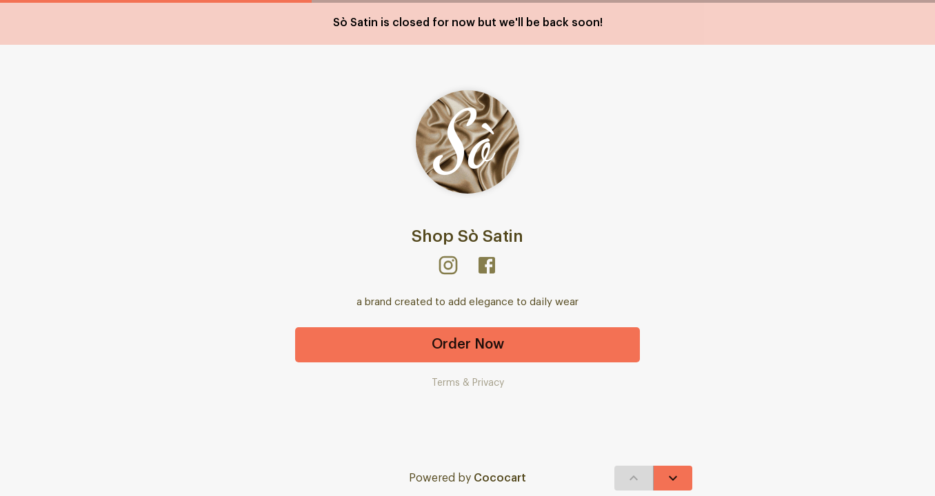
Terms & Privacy (468, 383)
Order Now (467, 344)
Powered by (467, 478)
